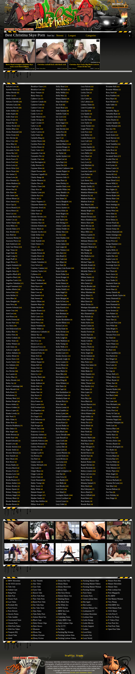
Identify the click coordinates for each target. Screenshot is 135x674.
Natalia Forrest (86, 332)
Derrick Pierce (36, 338)
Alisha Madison (12, 183)
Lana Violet (60, 444)
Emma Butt (35, 386)
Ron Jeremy (85, 501)
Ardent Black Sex (39, 617)
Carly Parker (35, 135)
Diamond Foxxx (37, 347)
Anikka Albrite (11, 289)
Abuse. (89, 672)
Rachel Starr (85, 456)
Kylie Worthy (61, 429)
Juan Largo (60, 247)
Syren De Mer (111, 308)
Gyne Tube (37, 590)
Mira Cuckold (86, 280)
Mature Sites (112, 587)
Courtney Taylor (37, 271)
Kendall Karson (62, 350)
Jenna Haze (60, 180)
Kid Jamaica (60, 377)
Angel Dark (10, 253)
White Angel (110, 474)
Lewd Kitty (87, 632)
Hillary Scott (35, 504)
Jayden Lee (60, 159)
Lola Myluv (85, 135)
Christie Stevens (37, 217)
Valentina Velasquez (113, 423)
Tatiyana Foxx (111, 335)
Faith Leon (35, 423)
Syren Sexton (111, 311)
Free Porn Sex (113, 623)
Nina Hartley (86, 386)
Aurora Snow (11, 359)
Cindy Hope (35, 238)
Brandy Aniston (12, 447)
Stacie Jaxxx (110, 274)
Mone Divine (86, 304)
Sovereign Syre (111, 265)
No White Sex (63, 605)
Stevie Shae (110, 289)
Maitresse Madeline (88, 208)
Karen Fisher (61, 274)
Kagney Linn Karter (63, 268)
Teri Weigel (110, 359)
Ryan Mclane (111, 102)
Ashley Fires (10, 335)
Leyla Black (85, 90)
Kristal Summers (62, 416)
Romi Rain (85, 498)
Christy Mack (36, 229)
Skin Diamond (111, 238)
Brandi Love (10, 444)
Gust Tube (37, 587)
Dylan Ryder (35, 380)
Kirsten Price (61, 401)
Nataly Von (85, 344)
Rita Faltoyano (86, 489)
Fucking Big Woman (65, 632)
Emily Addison (36, 383)
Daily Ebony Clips (40, 623)
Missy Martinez (86, 292)
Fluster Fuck (42, 561)
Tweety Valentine (112, 416)
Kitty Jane (59, 404)
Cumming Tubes (64, 617)
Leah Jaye (59, 465)
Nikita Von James (87, 365)
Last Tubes (67, 561)
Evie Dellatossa (36, 420)
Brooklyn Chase (37, 87)
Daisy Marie (35, 277)
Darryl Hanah (36, 320)
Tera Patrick (110, 356)
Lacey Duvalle (61, 435)
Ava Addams (10, 365)
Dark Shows (37, 626)
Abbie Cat (9, 96)
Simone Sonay (111, 229)
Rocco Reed (85, 492)
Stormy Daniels (112, 292)
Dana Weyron (36, 289)
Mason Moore (86, 229)
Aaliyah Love (11, 87)
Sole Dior (109, 247)
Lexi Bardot (60, 480)
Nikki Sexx (85, 380)
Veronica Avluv (111, 441)
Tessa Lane (110, 365)
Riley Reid (85, 486)
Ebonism (36, 629)
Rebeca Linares (86, 471)
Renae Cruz (85, 477)
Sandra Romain (111, 126)
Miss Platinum (86, 289)
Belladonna (10, 395)
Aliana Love (10, 177)
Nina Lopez (85, 392)
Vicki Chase (110, 453)
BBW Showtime (16, 539)
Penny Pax (85, 423)
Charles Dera (36, 183)
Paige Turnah (86, 420)
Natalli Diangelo (87, 338)
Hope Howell (61, 102)
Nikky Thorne (86, 383)
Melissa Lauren (86, 235)
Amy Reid (10, 235)
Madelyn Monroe (87, 192)
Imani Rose (60, 108)
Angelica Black (11, 274)
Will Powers (110, 477)
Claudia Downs (36, 253)
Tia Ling (109, 371)
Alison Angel (11, 186)
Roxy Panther (111, 96)
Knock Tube (37, 593)
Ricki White (85, 480)
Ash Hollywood (12, 329)
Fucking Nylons (89, 590)
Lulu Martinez (86, 165)
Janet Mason (60, 141)
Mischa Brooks (86, 286)
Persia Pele (85, 429)
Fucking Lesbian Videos (67, 638)
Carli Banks (35, 129)
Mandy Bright (86, 211)
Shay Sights (110, 189)
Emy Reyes (35, 395)
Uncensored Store (14, 620)
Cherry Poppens (37, 202)
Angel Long (10, 256)
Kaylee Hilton (61, 323)
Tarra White (110, 326)
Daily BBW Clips (64, 620)
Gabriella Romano (37, 444)
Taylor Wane (110, 344)
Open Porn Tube (114, 629)
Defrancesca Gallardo (39, 332)
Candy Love (35, 114)
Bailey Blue (10, 377)
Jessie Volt (60, 217)
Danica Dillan (36, 301)
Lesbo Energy (88, 620)
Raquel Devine (86, 465)
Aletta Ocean (11, 135)
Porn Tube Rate (38, 596)
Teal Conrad (110, 347)
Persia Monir (86, 426)
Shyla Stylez (110, 208)
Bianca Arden (11, 404)
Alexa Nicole (11, 147)
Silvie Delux (110, 220)
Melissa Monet (86, 238)
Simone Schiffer (112, 226)
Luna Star (84, 168)
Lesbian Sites (88, 617)
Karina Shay (60, 280)
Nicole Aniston (86, 356)
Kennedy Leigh (61, 359)
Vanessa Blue (111, 429)
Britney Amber (11, 483)
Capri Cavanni (36, 123)
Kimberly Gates (62, 395)
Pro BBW (111, 596)
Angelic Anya (11, 268)
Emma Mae (35, 389)
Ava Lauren (10, 374)
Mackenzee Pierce (87, 183)
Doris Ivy (34, 374)
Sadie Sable (110, 105)
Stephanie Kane (112, 283)
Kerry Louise (61, 362)
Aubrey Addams (12, 353)
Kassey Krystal (61, 286)
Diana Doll (35, 356)
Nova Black (85, 401)
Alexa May (10, 144)
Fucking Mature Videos (91, 584)
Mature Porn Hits (114, 581)
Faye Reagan (36, 426)
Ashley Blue (10, 332)
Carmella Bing (36, 138)
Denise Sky (35, 335)
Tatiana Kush (111, 332)
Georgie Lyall (36, 453)
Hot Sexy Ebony (64, 593)
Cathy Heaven (36, 165)
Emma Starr (35, 392)
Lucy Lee (84, 159)
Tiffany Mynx (111, 377)
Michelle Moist (86, 268)
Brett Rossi (10, 462)
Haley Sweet (35, 486)
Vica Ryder (110, 450)
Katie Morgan (61, 298)
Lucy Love (85, 162)
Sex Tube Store (38, 608)
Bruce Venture (36, 93)
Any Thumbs (38, 581)
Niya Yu (84, 395)
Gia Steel (34, 459)
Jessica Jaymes (61, 208)
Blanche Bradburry (13, 426)
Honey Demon (61, 99)
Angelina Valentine (13, 283)
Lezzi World (87, 638)
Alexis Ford (10, 162)
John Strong (60, 223)
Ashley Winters (11, 344)
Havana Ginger (36, 495)
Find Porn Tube (113, 626)
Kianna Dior (60, 368)
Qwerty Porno (13, 614)
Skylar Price (110, 241)
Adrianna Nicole (12, 108)
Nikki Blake (85, 371)
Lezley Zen (85, 93)
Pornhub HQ (93, 561)
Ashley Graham (12, 338)
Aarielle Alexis (11, 90)
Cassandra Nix (36, 156)
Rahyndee (84, 459)
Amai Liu (9, 214)
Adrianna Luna (11, 105)
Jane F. (58, 138)
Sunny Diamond (112, 298)
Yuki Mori (110, 486)
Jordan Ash (60, 241)
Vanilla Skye (110, 435)
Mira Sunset (85, 283)
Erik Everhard (36, 407)
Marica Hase (85, 223)
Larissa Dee (60, 447)
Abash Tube (12, 635)
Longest (72, 35)
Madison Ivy (85, 196)
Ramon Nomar (86, 462)
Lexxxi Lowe (61, 501)
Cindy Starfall (36, 241)
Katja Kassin (60, 308)
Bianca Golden (11, 407)
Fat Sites (61, 629)
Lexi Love (60, 489)
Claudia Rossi (36, 259)
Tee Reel (109, 350)
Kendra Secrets (61, 356)
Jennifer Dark (61, 186)
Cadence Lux (36, 99)
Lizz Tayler (85, 123)
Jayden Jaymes (61, 156)
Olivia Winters (86, 413)
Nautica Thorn (86, 347)
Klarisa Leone (61, 407)
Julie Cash (60, 259)
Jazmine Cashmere (63, 168)
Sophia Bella (110, 250)
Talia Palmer (110, 314)
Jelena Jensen (61, 174)
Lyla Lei (84, 177)
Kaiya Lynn (60, 271)
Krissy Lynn (60, 413)
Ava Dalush (10, 368)
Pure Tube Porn (38, 599)
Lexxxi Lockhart (62, 498)
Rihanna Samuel (87, 483)
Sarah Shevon (111, 138)
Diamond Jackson (37, 350)
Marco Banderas (87, 220)
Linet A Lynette (86, 108)
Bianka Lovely (11, 413)
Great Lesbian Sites (90, 599)
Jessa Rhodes (61, 196)
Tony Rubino (111, 392)
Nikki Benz (85, 368)
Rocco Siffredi (86, 495)
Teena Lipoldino (112, 353)
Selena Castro (111, 168)
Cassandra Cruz (36, 153)
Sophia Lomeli (111, 253)
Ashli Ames (10, 347)
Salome (108, 108)
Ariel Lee (9, 314)
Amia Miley (10, 226)
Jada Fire (59, 126)
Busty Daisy (35, 96)
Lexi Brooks (60, 486)
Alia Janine (10, 174)
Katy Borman (61, 314)
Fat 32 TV (62, 626)
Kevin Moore (61, 365)
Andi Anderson (11, 244)
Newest (59, 35)
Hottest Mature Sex (90, 608)
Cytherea (34, 274)
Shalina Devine (111, 177)
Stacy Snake (110, 280)
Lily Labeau (85, 102)
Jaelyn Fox (60, 132)
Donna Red (35, 371)
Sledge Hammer (112, 244)
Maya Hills (85, 232)
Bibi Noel (9, 416)
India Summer (61, 111)
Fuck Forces (119, 561)
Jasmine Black (61, 144)
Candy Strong (36, 120)
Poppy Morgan (86, 447)
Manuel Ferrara (86, 217)
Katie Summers (61, 304)
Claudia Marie (36, 256)
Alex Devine (10, 138)
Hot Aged (86, 602)
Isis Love (59, 117)
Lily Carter (85, 99)
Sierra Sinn (110, 214)
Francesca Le (36, 432)
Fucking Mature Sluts (91, 581)
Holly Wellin (60, 93)
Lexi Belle (60, 483)
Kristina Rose (61, 420)
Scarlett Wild (111, 162)
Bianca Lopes (11, 410)
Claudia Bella (36, 250)
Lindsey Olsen (86, 105)
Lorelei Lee (85, 144)
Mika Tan (84, 274)
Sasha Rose (110, 150)
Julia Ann (59, 253)
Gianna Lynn (36, 462)
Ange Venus (10, 250)
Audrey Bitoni (11, 356)
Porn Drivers (13, 611)
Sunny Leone (111, 301)
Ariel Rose (10, 317)
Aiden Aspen (11, 114)
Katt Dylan (60, 311)
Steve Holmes (111, 286)
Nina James (85, 389)
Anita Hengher (11, 301)
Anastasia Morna (12, 238)
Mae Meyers (85, 205)
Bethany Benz (11, 398)
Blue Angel (10, 432)
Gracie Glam (35, 477)
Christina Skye (36, 223)
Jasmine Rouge (61, 147)
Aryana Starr (10, 323)
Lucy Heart (85, 156)
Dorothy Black (36, 377)
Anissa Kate (10, 292)
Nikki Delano (86, 377)
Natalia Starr (85, 335)
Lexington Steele (62, 495)
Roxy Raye (110, 99)
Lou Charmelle (86, 150)
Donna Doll (35, 368)
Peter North (85, 432)
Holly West (60, 96)
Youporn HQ (13, 632)
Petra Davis (85, 435)
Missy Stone (85, 298)
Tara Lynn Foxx (112, 323)
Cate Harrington (37, 162)
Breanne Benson (12, 453)
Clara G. (34, 247)
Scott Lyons (110, 165)
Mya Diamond (86, 314)
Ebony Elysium (38, 635)
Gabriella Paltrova (37, 441)
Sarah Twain (110, 141)
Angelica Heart (11, 277)
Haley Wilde (35, 489)
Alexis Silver (11, 168)
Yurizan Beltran (112, 489)
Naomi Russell (86, 329)
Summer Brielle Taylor (114, 295)
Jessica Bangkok (62, 202)
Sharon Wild (110, 183)
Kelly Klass (60, 335)
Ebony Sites (62, 590)
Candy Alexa (36, 111)
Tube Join (67, 539)
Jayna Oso (60, 165)
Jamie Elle (60, 135)
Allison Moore (11, 199)
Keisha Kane (60, 329)
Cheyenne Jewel (37, 208)
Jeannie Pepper (61, 171)
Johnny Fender (61, 229)
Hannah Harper (36, 492)
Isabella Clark (61, 114)
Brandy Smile (11, 450)
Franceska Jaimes (37, 435)
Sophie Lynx (110, 259)
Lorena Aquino (86, 147)
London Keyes (86, 138)
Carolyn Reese (36, 147)
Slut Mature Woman (115, 599)
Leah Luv (59, 468)
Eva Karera (35, 413)
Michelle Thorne (87, 271)
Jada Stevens (60, 129)
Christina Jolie (36, 220)
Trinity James (111, 407)
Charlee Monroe (37, 180)
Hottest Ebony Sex (65, 596)
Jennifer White (61, 189)
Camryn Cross (36, 108)
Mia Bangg (85, 250)
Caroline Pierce (36, 144)
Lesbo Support (88, 626)
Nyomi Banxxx (86, 404)
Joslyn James (61, 244)
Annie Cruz (10, 311)
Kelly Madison (61, 341)
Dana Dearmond (37, 283)
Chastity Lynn (36, 192)
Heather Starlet (36, 498)
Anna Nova (10, 304)
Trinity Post (110, 410)
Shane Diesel (111, 180)
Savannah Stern (111, 156)
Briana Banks (11, 465)
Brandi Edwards (12, 441)
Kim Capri (60, 389)
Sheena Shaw (111, 199)
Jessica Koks (60, 211)
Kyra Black (60, 432)
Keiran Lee (60, 326)
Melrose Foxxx (86, 244)
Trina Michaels (111, 404)
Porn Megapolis (114, 593)
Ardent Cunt (93, 539)
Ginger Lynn (35, 474)
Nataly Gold (85, 341)
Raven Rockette (87, 468)
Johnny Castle (61, 226)
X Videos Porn (113, 620)
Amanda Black (11, 217)
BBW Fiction (63, 608)
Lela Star (59, 474)
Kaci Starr (59, 265)
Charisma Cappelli (38, 174)
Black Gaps (37, 620)
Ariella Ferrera (11, 320)
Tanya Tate (110, 320)
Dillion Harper (36, 362)
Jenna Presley (61, 183)
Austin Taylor (11, 362)
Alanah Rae (10, 123)
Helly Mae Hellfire (38, 501)
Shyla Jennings (111, 205)
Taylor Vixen (111, 341)
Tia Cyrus (109, 368)
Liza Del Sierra (86, 120)
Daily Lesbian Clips (65, 623)
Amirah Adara (11, 229)
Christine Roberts (37, 226)
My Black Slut (63, 602)
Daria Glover (36, 314)
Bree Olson (10, 459)
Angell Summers (12, 286)
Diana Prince (36, 359)
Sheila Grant (110, 202)
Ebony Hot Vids (64, 581)
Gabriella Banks (37, 438)
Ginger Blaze (36, 471)
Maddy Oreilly (86, 186)
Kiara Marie (60, 371)
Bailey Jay (10, 383)
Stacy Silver (110, 277)
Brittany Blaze (11, 498)
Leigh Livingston (62, 471)
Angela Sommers (12, 265)
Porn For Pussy (113, 617)
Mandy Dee (85, 214)
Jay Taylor (60, 153)
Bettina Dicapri (11, 401)
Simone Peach (111, 223)
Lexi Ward (60, 492)
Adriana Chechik (12, 102)
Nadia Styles (85, 323)
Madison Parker (87, 199)
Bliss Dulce (10, 429)
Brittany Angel (11, 495)
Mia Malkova (86, 256)
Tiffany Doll (110, 374)
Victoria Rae (110, 459)
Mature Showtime (114, 584)
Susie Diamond (111, 304)
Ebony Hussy (63, 584)
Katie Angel (60, 292)
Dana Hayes (35, 286)
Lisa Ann (84, 111)
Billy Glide (10, 420)
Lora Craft (85, 141)
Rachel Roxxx (86, 453)
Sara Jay (109, 129)
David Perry (35, 323)
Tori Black (110, 395)
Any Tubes (37, 584)
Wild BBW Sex (113, 605)
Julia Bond (60, 256)
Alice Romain (11, 180)
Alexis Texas (10, 171)
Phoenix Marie (86, 438)
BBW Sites (62, 614)
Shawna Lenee (111, 186)
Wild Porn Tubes (14, 626)
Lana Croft (60, 441)
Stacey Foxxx (111, 268)
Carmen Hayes (36, 141)
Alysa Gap (10, 205)
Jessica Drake (61, 205)
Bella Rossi (10, 392)
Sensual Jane (110, 171)
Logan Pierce (86, 129)
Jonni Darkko (61, 238)
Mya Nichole (86, 317)
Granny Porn (87, 596)
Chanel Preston (36, 171)
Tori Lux (109, 398)
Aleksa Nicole (11, 126)
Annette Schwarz (12, 308)
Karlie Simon (61, 283)
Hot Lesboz (87, 605)
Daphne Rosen (36, 311)
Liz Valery (85, 117)
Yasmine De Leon (112, 483)
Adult (10, 638)
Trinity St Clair (111, 413)
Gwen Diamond (37, 480)
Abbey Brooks (11, 93)
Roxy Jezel (110, 93)
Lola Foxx (85, 132)
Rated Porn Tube (39, 602)
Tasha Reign (110, 329)
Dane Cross (35, 292)
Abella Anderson (12, 99)
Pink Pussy (85, 444)
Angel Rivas (10, 262)
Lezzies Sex (87, 635)
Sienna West (110, 211)
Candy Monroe (36, 117)
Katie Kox (60, 295)
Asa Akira (9, 326)
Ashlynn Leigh (11, 350)
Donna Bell (35, 365)
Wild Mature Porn (114, 608)
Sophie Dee (110, 256)
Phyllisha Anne (86, 441)
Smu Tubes (37, 611)
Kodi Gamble (61, 410)
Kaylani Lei (60, 317)
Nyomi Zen (85, 407)
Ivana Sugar (60, 123)
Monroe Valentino (87, 311)
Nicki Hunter (86, 350)
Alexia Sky (10, 153)
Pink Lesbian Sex (114, 590)
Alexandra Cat (11, 150)
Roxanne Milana (112, 90)
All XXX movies (42, 539)
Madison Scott (86, 202)
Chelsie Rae (35, 196)
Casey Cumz (35, 150)
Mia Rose (84, 259)
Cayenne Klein (36, 168)
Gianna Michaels (37, 465)
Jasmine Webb (61, 150)
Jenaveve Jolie (61, 177)
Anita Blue (10, 298)
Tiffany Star (110, 383)
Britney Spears (11, 489)
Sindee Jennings (112, 235)
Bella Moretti (11, 389)
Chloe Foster (35, 211)
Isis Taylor (60, 120)
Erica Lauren (36, 404)
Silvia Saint (110, 217)
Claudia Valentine (37, 262)
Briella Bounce (11, 480)
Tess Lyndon (110, 362)
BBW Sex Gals (63, 611)
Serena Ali (110, 174)
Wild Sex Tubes (14, 629)
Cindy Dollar (36, 235)
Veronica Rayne (112, 444)
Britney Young (11, 492)
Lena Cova (60, 477)
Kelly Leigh (60, 338)
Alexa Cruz (10, 141)
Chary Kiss (35, 189)
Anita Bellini (11, 295)
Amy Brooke (11, 232)
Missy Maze (85, 295)
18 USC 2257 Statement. (78, 672)
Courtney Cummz (37, 268)
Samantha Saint (112, 117)
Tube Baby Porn (39, 614)
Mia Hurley (85, 253)
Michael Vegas (86, 262)
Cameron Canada (37, 102)
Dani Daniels (36, 295)
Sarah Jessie (110, 135)
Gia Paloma (35, 456)
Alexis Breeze (11, 156)
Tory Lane (110, 401)
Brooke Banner (11, 501)
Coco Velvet (35, 265)
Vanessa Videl (111, 432)
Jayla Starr (60, 162)
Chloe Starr (35, 214)
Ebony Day (37, 632)
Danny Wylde (36, 308)
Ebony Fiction (38, 638)
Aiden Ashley (11, 111)
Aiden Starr (10, 117)
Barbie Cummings (12, 386)
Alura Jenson (11, 202)
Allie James (10, 196)
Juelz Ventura (61, 250)
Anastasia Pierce (12, 241)
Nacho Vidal (85, 320)
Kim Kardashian (62, 392)
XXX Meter (112, 611)
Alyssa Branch (11, 208)
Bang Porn (119, 539)
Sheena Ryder (111, 196)
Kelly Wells (60, 347)
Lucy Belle (85, 153)
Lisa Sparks (85, 114)
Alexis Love (10, 165)
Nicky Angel (85, 353)
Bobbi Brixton (11, 435)
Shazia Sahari (111, 192)
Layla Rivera (61, 459)
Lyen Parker (85, 174)
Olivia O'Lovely (87, 410)
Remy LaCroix (86, 474)
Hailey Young (36, 483)
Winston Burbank (112, 480)
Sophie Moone (111, 262)
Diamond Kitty (36, 353)
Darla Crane (35, 317)
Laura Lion (60, 450)
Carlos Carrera (36, 132)
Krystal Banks (61, 426)
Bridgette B (10, 477)
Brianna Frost (11, 471)
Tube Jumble (13, 617)
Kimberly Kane (61, 398)
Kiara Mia (59, 374)
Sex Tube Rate (38, 605)
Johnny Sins (60, 232)
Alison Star (10, 189)
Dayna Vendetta (37, 326)
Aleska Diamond (12, 132)
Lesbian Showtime (90, 614)
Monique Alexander (88, 308)
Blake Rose (10, 423)
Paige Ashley (86, 416)
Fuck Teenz (87, 593)
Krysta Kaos (60, 423)
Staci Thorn (110, 271)
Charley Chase (36, 186)
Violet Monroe (111, 468)
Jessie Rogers (61, 214)
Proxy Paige (85, 450)
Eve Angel (35, 416)
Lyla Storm (85, 180)
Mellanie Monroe (87, 241)
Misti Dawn (85, 301)
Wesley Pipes (111, 471)
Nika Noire (85, 362)
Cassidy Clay (36, 159)
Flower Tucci (36, 429)
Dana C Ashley (36, 280)
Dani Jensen (35, 298)
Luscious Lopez (87, 171)
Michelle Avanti (87, 265)
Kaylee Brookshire (63, 320)
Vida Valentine (111, 465)
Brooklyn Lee (36, 90)
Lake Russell (61, 438)
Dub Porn (16, 561)
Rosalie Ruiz (85, 504)
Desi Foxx (35, 341)
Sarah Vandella (111, 144)
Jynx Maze (60, 262)
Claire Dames (36, 244)
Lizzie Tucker (86, 126)
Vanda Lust (110, 426)
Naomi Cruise (86, 326)
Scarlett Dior (110, 159)
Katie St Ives (60, 301)
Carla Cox (34, 126)
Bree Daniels (11, 456)
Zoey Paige (110, 498)
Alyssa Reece (11, 211)
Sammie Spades (112, 123)
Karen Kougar (61, 277)
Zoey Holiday (111, 495)
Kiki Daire (60, 386)
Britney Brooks (11, 486)
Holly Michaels (61, 90)
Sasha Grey (110, 147)
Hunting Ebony (63, 599)
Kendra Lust (60, 353)
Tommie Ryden (111, 389)
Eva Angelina (36, 410)
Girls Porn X (113, 614)
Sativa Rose (110, 153)
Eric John (34, 398)
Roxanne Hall (111, 87)
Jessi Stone (60, 199)
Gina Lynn (35, 468)
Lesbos (85, 629)
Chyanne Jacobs (37, 232)
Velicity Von (110, 438)
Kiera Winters (61, 383)
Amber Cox (10, 220)
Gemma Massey (37, 447)
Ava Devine (10, 371)
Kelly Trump (60, 344)
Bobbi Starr (10, 438)
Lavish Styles (61, 456)
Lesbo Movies (88, 623)
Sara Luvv (110, 132)
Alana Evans (10, 120)
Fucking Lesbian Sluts (66, 635)
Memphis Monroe (87, 247)
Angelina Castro (12, 280)
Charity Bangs (36, 177)
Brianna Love (11, 474)
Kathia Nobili (61, 289)
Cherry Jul (35, 199)
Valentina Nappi (112, 420)
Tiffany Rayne (111, 380)
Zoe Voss (109, 492)
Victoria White (111, 462)
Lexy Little (60, 504)
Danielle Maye (36, 304)
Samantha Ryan (112, 114)
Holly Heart (60, 87)
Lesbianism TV (88, 611)
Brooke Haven (11, 504)
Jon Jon (58, 235)
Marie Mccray (86, 226)
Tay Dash (109, 338)
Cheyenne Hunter (37, 205)
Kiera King (60, 380)
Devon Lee (35, 344)
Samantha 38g (111, 111)
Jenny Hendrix (61, 192)
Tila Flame (110, 386)
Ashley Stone (11, 341)
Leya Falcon (85, 87)
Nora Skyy (85, 398)
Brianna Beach (11, 468)
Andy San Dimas (12, 247)
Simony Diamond (112, 232)
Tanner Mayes (111, 317)
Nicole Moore (86, 359)
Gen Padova (35, 450)
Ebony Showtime (64, 587)
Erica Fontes (35, 401)
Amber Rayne (11, 223)
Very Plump (112, 602)
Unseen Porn (13, 623)
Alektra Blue (10, 129)
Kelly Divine (61, 332)
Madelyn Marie (86, 189)
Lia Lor (83, 96)
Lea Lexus (60, 462)
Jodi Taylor (60, 220)
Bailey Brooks (11, 380)
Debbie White (36, 329)
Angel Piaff (10, 259)
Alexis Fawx (10, 159)
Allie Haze (10, 192)
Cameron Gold (36, 105)
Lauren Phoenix (62, 453)
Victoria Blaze (111, 456)
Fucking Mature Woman (92, 587)
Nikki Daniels (86, 374)
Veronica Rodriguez (113, 447)
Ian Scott (59, 105)
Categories (91, 35)
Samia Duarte (111, 120)
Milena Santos (86, 277)
